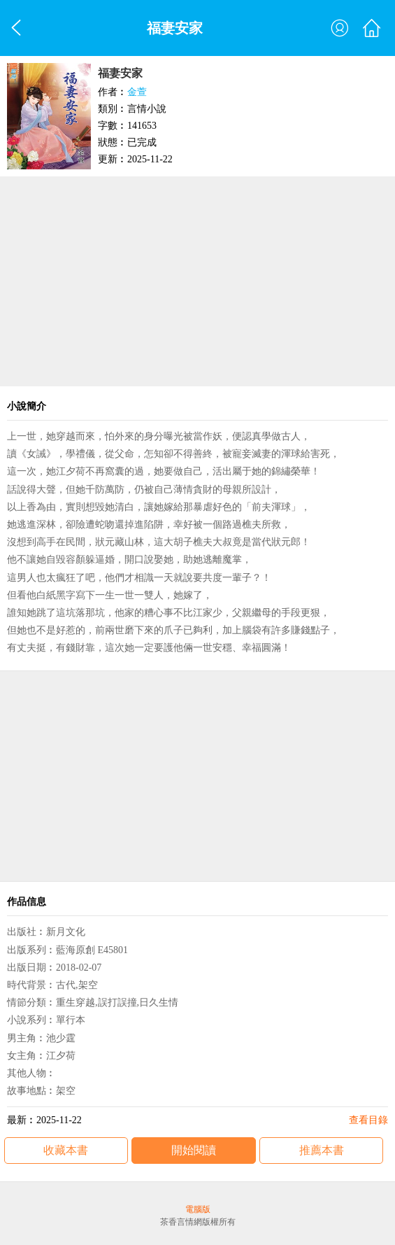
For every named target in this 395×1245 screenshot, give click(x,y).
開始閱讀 (193, 1150)
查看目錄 (368, 1120)
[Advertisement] (197, 281)
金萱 (137, 92)
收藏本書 (65, 1150)
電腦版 (197, 1209)
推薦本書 (321, 1150)
